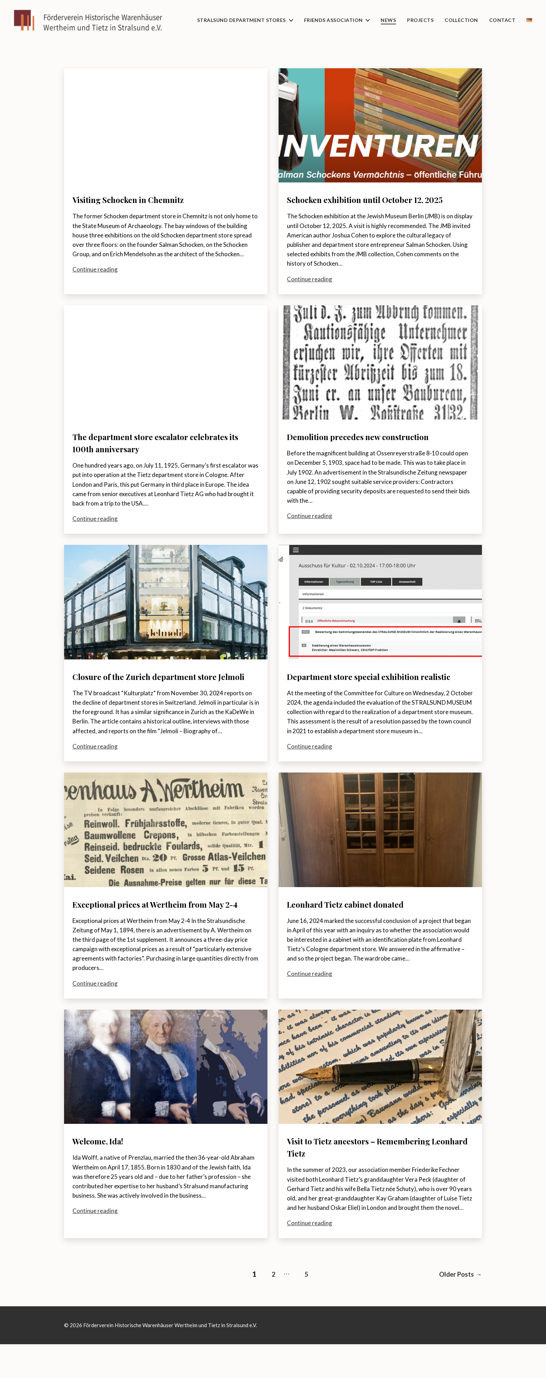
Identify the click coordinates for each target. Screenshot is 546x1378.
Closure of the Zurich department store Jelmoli (160, 694)
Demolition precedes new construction (373, 448)
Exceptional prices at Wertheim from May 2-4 (165, 934)
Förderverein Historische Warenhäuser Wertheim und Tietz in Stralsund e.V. (170, 1359)
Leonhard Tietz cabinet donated (358, 928)
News (388, 20)
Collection (461, 20)
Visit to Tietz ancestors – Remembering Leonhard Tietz (375, 1183)
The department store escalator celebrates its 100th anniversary (144, 454)
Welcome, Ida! (103, 1177)
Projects (420, 20)
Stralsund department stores (241, 20)
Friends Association (333, 20)
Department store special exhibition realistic (367, 694)
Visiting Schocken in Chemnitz (141, 199)
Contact (502, 20)
